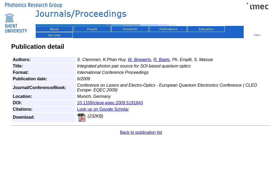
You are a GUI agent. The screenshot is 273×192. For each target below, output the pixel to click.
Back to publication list (141, 132)
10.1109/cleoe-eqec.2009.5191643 (110, 103)
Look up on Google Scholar (103, 109)
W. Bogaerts (139, 59)
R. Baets (161, 59)
